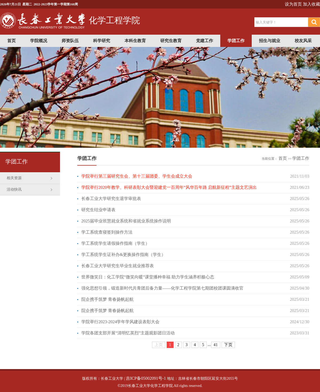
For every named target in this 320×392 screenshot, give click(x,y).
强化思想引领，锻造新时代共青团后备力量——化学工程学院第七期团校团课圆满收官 (162, 288)
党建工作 (204, 40)
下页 (228, 344)
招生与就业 (269, 40)
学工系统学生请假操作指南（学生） (115, 243)
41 (216, 344)
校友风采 (303, 40)
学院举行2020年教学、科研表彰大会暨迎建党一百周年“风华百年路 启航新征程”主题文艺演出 (169, 187)
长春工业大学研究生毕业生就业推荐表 (117, 265)
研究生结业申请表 (98, 209)
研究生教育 (171, 40)
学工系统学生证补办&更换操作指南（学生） (123, 254)
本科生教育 (135, 40)
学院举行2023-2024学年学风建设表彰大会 (120, 321)
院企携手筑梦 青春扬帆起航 (107, 299)
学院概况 (38, 40)
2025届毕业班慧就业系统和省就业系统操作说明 (126, 221)
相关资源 (14, 178)
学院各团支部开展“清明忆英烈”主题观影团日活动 (128, 333)
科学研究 (101, 40)
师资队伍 (70, 40)
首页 (11, 40)
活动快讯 (14, 189)
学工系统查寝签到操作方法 (107, 232)
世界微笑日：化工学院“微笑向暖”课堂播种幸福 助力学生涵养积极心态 (147, 277)
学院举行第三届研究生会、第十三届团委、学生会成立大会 (136, 176)
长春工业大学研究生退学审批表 (111, 198)
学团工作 (236, 40)
